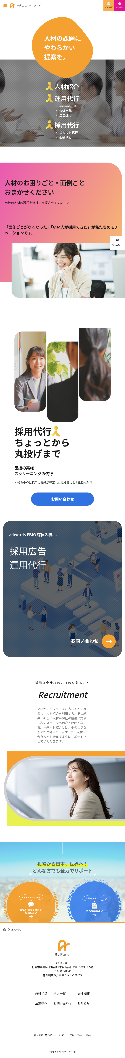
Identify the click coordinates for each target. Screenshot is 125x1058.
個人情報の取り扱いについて (49, 1035)
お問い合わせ (62, 499)
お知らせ (83, 1003)
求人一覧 (60, 993)
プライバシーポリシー (79, 1035)
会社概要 (83, 993)
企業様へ (41, 1003)
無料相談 (41, 993)
